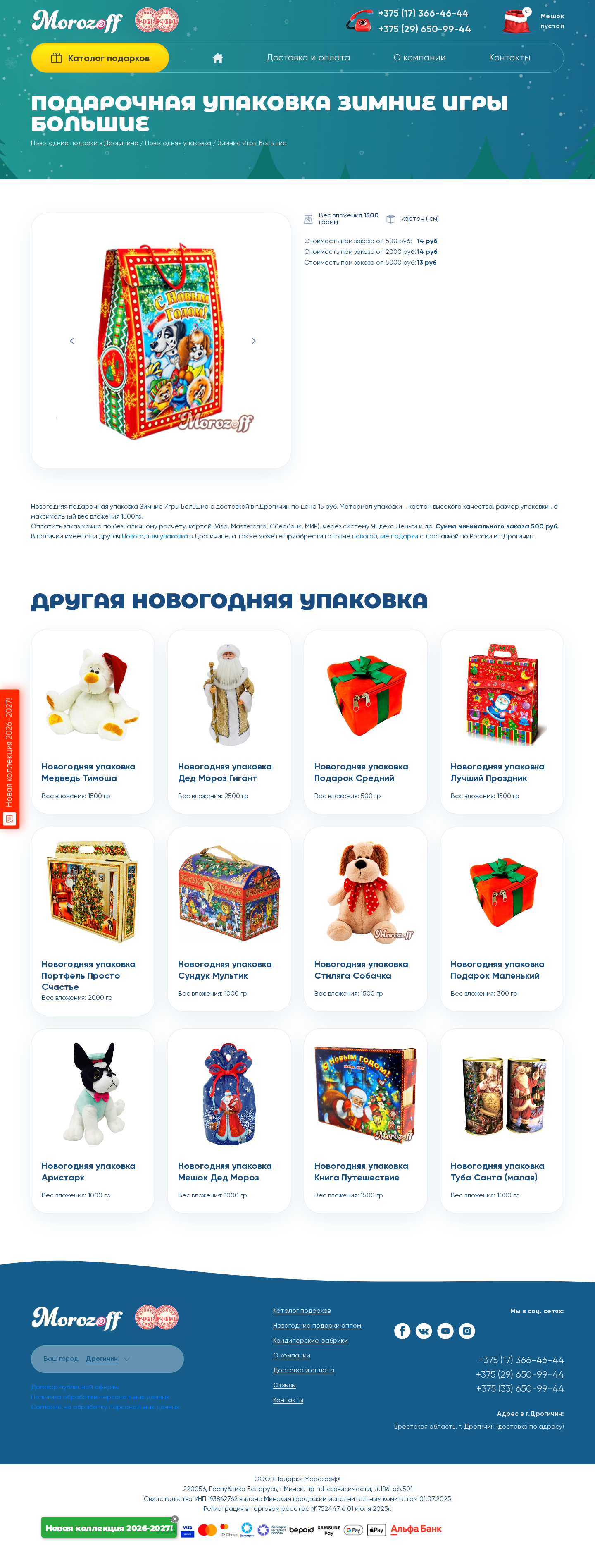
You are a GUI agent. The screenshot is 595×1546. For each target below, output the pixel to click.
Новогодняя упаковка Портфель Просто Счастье (89, 971)
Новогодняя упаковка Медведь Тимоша (89, 772)
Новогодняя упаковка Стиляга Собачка (361, 970)
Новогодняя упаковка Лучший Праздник (498, 772)
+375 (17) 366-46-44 (423, 14)
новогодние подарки (385, 536)
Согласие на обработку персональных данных (105, 1407)
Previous (71, 341)
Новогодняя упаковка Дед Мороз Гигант (225, 772)
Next (253, 341)
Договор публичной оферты (75, 1387)
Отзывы (284, 1385)
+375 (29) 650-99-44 (424, 29)
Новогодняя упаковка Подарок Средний (361, 772)
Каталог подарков (302, 1311)
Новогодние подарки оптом (317, 1326)
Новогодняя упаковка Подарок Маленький (498, 970)
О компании (420, 57)
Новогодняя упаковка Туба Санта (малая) (498, 1172)
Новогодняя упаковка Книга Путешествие (361, 1172)
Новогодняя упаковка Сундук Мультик (225, 970)
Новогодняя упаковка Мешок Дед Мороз (225, 1172)
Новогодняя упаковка (178, 143)
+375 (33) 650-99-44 (520, 1389)
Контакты (510, 57)
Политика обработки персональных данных (100, 1397)
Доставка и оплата (308, 57)
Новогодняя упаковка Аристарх (89, 1172)
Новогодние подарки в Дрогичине (84, 143)
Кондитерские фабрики (310, 1341)
